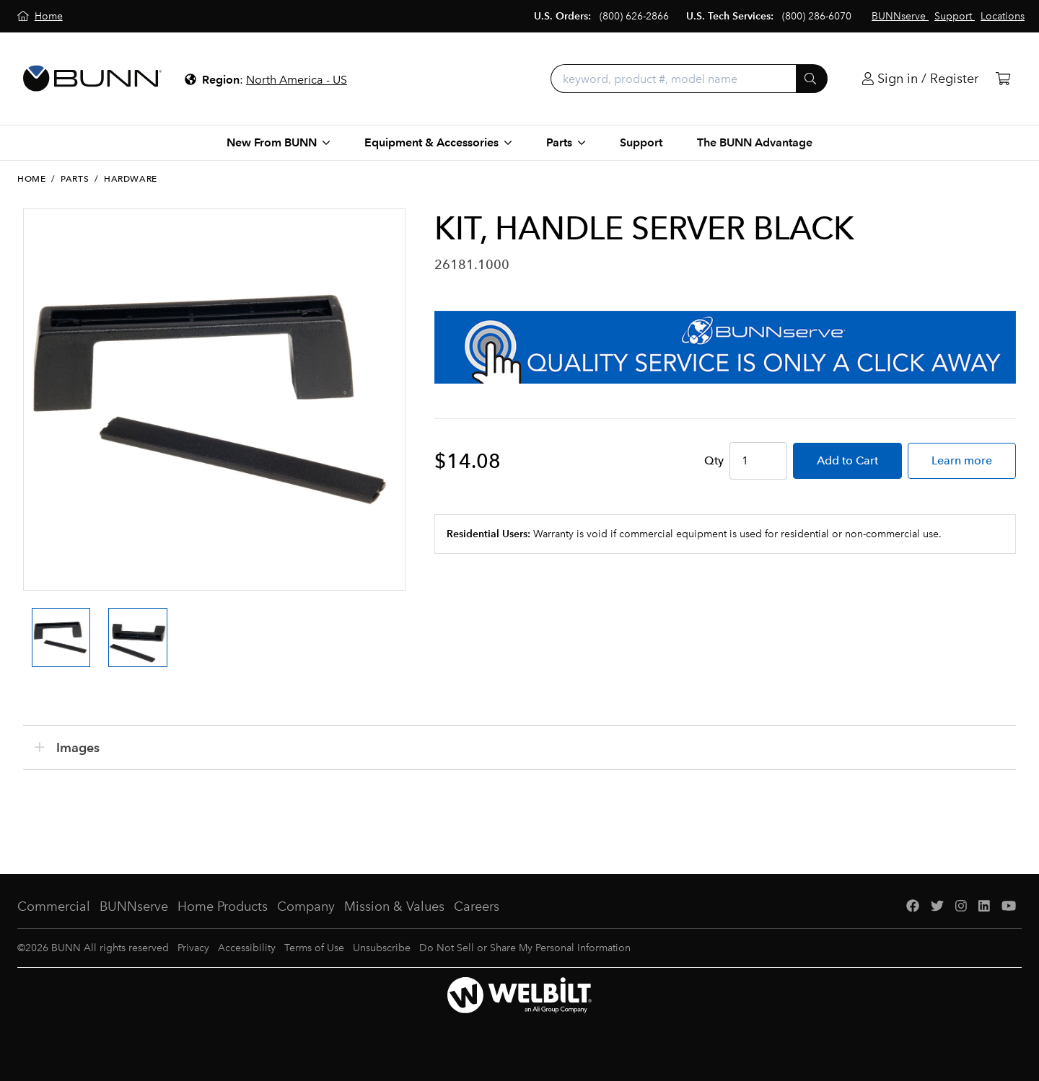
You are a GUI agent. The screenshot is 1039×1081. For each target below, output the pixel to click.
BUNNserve (134, 906)
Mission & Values (394, 906)
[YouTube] (1008, 907)
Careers (476, 906)
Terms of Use (314, 948)
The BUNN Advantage (754, 142)
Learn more (961, 460)
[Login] (920, 79)
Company (306, 906)
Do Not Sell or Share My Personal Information (525, 948)
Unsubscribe (382, 948)
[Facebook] (912, 907)
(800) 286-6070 (816, 16)
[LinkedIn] (984, 907)
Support (641, 142)
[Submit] (812, 78)
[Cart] (1003, 79)
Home (31, 179)
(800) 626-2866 (634, 16)
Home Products (222, 906)
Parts (75, 179)
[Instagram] (961, 907)
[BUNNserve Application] (725, 347)
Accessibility (247, 948)
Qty (714, 460)
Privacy (193, 948)
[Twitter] (937, 907)
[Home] (40, 16)
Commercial (53, 906)
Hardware (130, 179)
